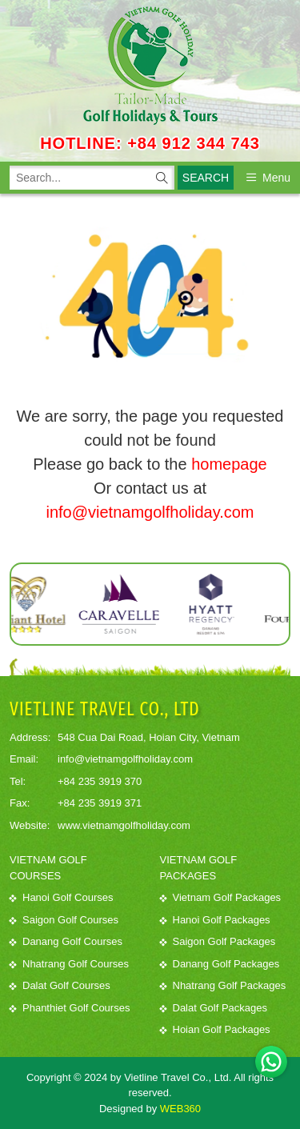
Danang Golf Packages (220, 964)
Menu (268, 177)
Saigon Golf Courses (64, 920)
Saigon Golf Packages (218, 941)
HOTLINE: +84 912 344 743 (150, 143)
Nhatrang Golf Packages (223, 985)
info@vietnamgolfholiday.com (150, 512)
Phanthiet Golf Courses (70, 1008)
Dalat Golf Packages (214, 1008)
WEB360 (180, 1109)
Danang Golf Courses (66, 941)
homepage (229, 464)
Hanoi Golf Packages (215, 920)
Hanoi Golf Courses (61, 897)
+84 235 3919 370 (100, 781)
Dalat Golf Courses (60, 985)
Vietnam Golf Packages (221, 897)
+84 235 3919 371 (100, 803)
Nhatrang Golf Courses (69, 964)
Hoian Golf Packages (215, 1029)
